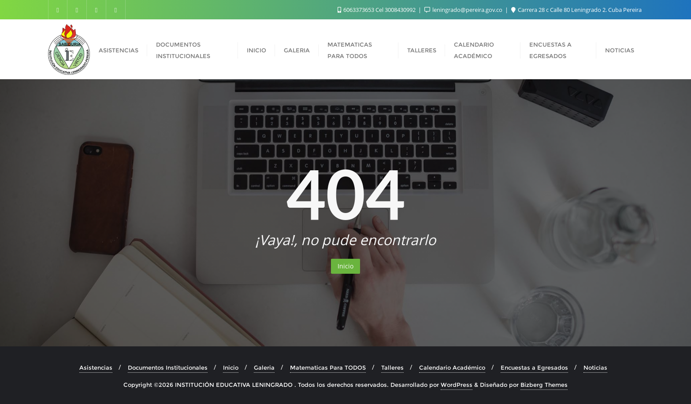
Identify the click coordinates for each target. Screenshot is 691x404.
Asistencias (95, 367)
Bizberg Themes (544, 384)
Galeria (264, 367)
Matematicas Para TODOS (328, 367)
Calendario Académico (452, 367)
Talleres (392, 367)
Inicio (345, 266)
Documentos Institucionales (168, 367)
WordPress (456, 384)
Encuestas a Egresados (534, 367)
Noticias (595, 367)
